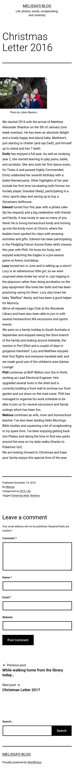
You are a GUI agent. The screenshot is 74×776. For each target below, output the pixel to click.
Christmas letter (20, 495)
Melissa (10, 486)
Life (28, 491)
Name (7, 577)
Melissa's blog (37, 6)
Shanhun (35, 495)
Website (7, 617)
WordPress (34, 762)
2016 (22, 491)
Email (6, 597)
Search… (7, 721)
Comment (9, 538)
